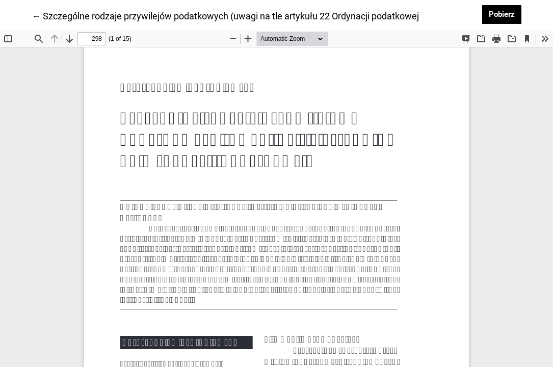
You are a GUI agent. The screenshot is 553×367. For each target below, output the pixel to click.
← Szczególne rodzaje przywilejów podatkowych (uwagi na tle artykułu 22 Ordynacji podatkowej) (227, 15)
